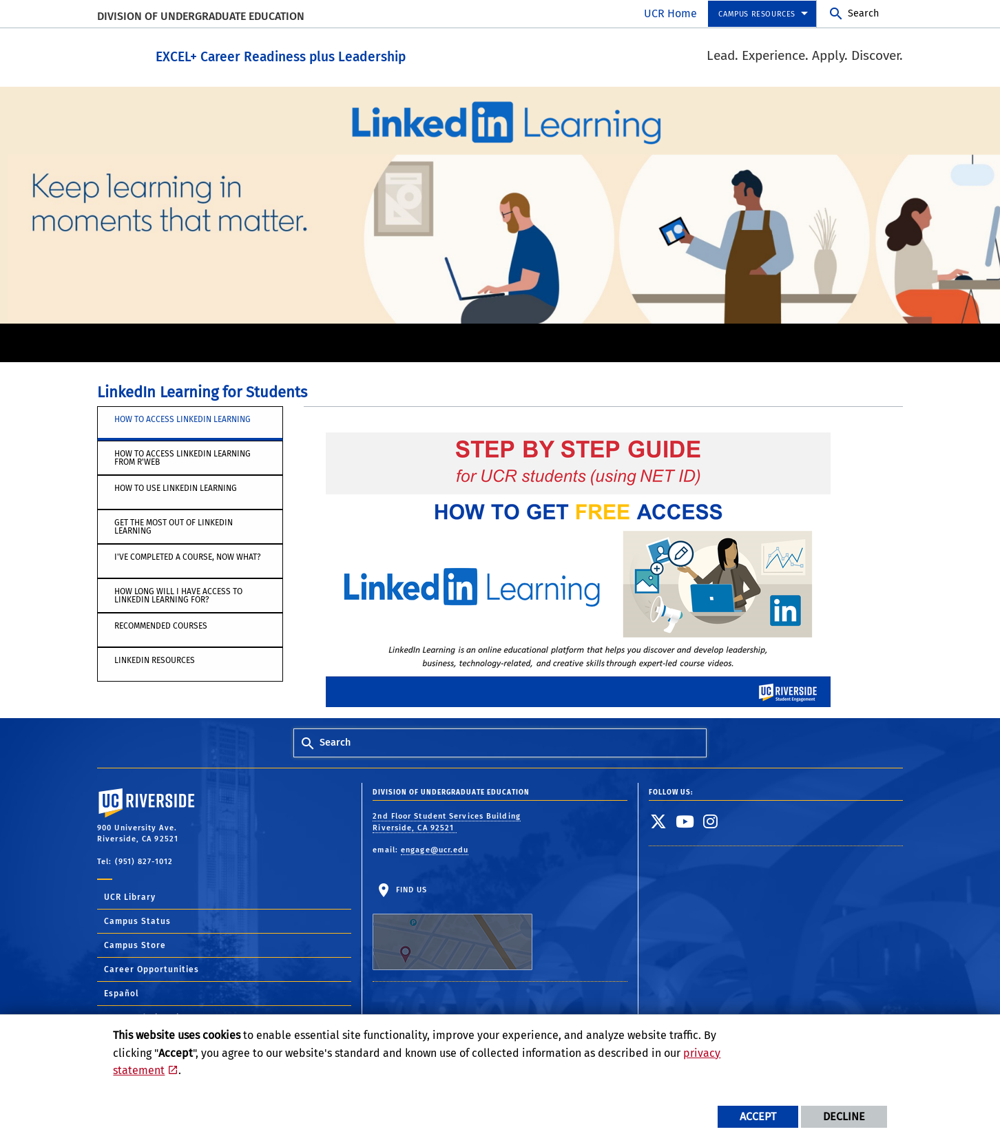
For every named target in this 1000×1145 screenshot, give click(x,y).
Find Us (452, 927)
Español (121, 993)
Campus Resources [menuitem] (756, 14)
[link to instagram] (711, 820)
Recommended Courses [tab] (160, 625)
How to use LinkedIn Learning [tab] (175, 487)
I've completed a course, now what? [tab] (187, 556)
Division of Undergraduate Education (200, 16)
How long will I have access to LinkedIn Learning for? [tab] (178, 595)
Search (863, 13)
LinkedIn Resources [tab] (154, 659)
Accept (758, 1116)
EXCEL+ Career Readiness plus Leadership (356, 54)
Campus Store (135, 944)
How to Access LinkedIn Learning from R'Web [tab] (182, 457)
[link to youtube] (685, 820)
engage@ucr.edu (434, 849)
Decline (844, 1116)
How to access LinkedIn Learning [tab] (182, 418)
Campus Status (137, 920)
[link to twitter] (659, 820)
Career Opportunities (151, 969)
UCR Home (670, 13)
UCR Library (130, 896)
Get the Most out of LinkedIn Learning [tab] (173, 526)
